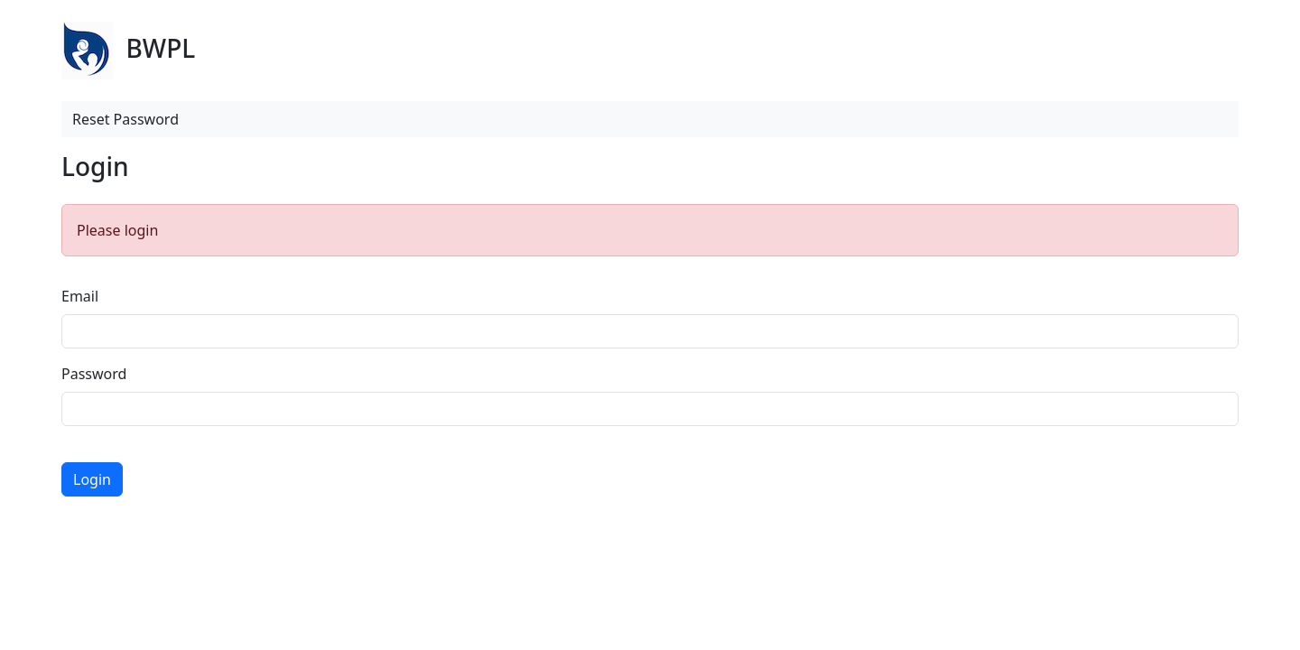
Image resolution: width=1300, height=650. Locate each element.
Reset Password (125, 119)
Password (93, 374)
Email (79, 296)
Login (92, 479)
